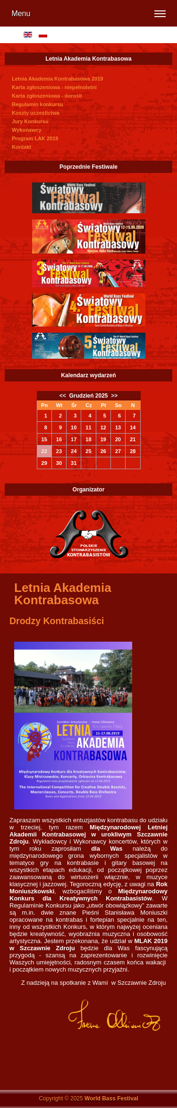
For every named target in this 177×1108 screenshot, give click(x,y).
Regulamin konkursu (37, 104)
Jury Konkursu (30, 121)
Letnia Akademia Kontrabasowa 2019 (57, 79)
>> (114, 395)
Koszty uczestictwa (35, 113)
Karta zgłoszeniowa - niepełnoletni (54, 87)
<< (63, 395)
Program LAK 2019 (35, 138)
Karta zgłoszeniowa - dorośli (47, 96)
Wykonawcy (27, 130)
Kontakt (21, 147)
